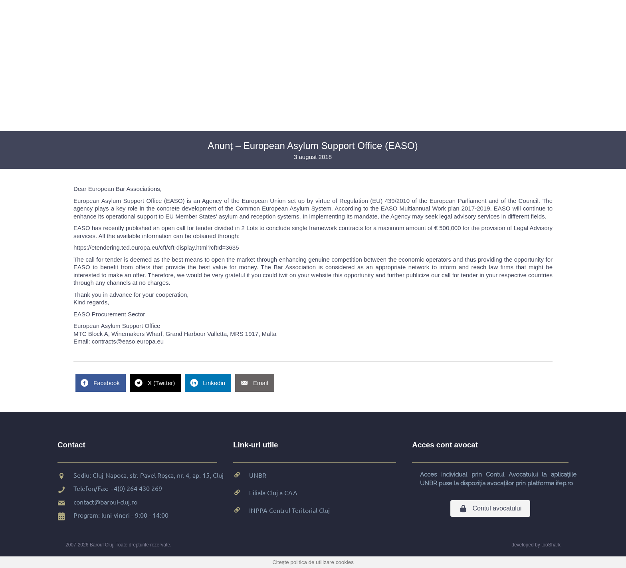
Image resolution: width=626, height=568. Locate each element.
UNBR (257, 475)
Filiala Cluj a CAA (273, 493)
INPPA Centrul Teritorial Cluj (289, 510)
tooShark (551, 545)
